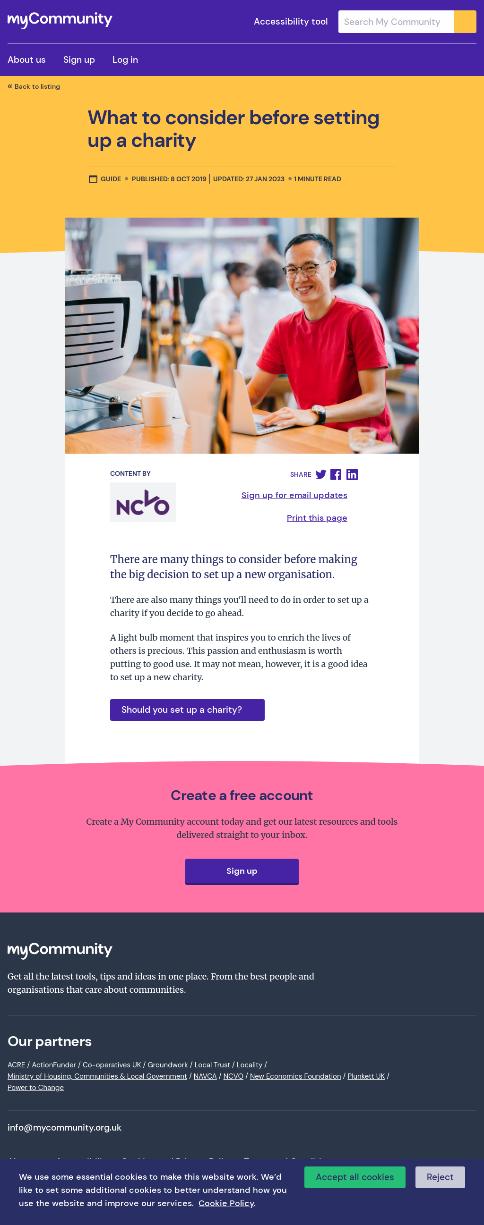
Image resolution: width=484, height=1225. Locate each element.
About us (27, 60)
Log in (125, 60)
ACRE (17, 1065)
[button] (321, 474)
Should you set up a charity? (181, 710)
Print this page (317, 518)
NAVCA (205, 1076)
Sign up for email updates (294, 495)
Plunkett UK (366, 1076)
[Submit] (465, 21)
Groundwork (167, 1065)
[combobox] (407, 21)
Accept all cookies (355, 1177)
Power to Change (36, 1087)
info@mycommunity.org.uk (64, 1127)
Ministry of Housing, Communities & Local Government (97, 1076)
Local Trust (212, 1065)
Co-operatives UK (112, 1065)
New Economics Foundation (295, 1076)
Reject (440, 1177)
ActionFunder (54, 1065)
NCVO (233, 1076)
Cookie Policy (226, 1203)
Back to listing (37, 86)
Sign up (79, 60)
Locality (249, 1065)
